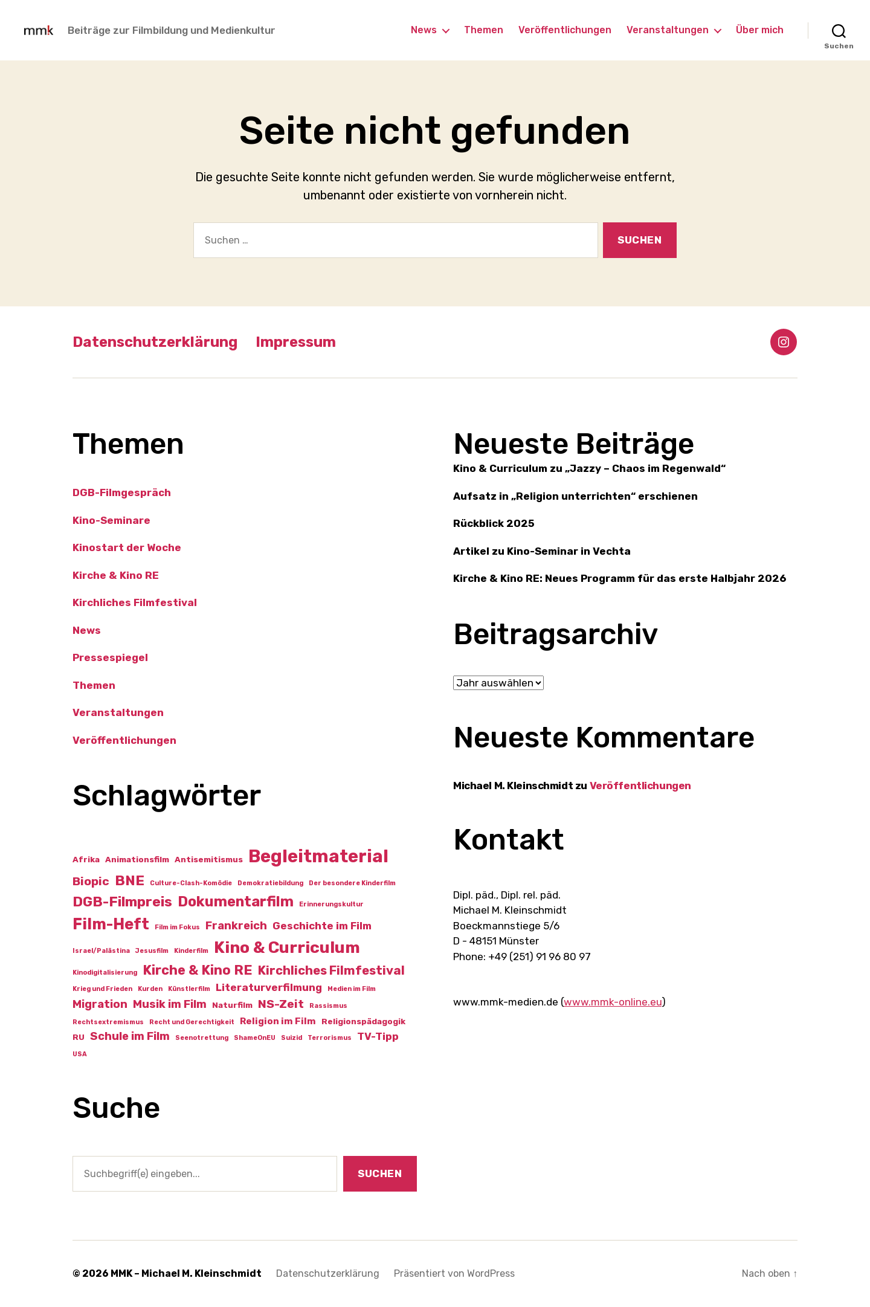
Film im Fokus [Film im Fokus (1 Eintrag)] (177, 927)
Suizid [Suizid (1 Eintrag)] (291, 1038)
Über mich (760, 30)
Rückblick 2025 (494, 523)
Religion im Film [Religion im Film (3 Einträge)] (278, 1021)
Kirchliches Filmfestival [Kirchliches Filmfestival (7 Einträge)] (331, 970)
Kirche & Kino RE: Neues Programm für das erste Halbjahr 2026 (619, 578)
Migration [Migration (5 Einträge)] (99, 1004)
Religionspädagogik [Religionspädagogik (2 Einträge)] (363, 1021)
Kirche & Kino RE (115, 575)
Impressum (296, 342)
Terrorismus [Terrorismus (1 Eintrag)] (330, 1038)
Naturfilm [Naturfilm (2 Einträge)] (232, 1005)
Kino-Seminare (111, 520)
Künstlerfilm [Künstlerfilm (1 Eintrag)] (189, 989)
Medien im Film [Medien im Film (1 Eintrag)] (351, 989)
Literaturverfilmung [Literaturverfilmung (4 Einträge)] (269, 987)
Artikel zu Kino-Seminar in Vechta (542, 551)
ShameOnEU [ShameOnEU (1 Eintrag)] (255, 1038)
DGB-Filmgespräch (121, 492)
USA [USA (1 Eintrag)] (79, 1054)
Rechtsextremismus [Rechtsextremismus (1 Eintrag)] (108, 1022)
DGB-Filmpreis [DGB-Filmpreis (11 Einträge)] (122, 901)
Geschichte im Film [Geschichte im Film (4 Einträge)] (322, 926)
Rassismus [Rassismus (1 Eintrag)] (328, 1006)
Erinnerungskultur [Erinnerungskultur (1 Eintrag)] (331, 904)
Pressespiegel (110, 657)
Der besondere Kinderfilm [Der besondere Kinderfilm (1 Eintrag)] (352, 883)
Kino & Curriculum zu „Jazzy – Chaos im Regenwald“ (589, 468)
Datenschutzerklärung (154, 342)
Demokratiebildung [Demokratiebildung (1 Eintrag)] (270, 883)
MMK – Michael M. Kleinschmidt (186, 1273)
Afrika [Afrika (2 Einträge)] (86, 859)
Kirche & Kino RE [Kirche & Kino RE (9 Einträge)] (198, 970)
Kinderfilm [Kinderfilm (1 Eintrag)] (191, 951)
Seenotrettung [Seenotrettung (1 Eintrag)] (201, 1038)
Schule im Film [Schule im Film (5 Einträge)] (130, 1036)
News (424, 30)
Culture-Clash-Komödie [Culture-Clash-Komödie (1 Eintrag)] (191, 883)
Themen (483, 30)
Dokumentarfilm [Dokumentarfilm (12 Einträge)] (236, 901)
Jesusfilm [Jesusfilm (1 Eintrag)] (152, 951)
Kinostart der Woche (126, 547)
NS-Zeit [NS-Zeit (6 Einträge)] (281, 1004)
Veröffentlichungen (564, 30)
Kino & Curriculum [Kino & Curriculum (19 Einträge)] (287, 947)
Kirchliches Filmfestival (134, 602)
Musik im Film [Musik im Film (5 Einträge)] (170, 1004)
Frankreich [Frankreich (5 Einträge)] (236, 925)
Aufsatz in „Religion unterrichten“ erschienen (575, 496)
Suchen (380, 1173)
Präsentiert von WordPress (454, 1273)
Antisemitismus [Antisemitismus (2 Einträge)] (209, 859)
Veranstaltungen (668, 30)
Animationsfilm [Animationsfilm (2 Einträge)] (137, 859)
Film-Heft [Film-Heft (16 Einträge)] (110, 924)
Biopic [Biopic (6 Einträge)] (90, 881)
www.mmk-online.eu (613, 1002)
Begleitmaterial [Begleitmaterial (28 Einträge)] (318, 856)
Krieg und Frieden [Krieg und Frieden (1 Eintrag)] (102, 989)
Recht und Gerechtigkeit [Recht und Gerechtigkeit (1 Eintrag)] (191, 1022)
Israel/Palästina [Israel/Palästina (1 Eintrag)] (101, 951)
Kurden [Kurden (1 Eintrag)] (150, 989)
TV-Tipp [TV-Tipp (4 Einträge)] (378, 1036)
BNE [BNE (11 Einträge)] (129, 880)
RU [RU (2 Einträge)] (78, 1037)
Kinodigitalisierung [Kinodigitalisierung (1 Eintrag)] (104, 972)
